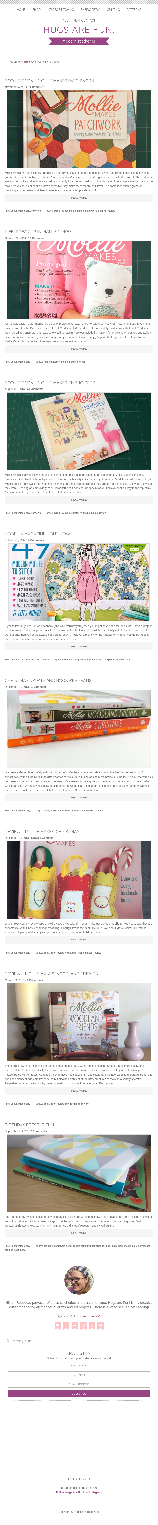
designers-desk (62, 1246)
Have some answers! (86, 1316)
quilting (102, 210)
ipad (107, 1246)
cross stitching (70, 659)
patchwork (91, 210)
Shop (37, 9)
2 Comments (35, 980)
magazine (54, 361)
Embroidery (90, 9)
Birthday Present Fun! (33, 1125)
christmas (70, 952)
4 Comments (35, 389)
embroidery (75, 513)
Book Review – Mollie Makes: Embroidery (56, 383)
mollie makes (76, 210)
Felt (46, 361)
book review (61, 210)
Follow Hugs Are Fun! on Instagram (79, 1492)
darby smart (72, 810)
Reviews (36, 210)
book (46, 810)
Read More (79, 197)
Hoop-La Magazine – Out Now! (42, 533)
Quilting (113, 9)
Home (21, 9)
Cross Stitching (61, 9)
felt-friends (98, 1246)
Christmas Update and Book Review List (55, 680)
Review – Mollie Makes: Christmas (46, 831)
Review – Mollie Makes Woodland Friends (57, 973)
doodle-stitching (82, 1246)
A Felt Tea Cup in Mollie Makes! (43, 231)
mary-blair (117, 1246)
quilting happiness (15, 1250)
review (111, 210)
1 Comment (37, 87)
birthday (48, 1246)
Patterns (134, 9)
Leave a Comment (43, 837)
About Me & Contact (79, 20)
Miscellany (24, 210)
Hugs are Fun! (79, 29)
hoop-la (98, 659)
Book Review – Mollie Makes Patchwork (55, 80)
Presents (145, 1246)
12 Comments (37, 238)
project (81, 361)
